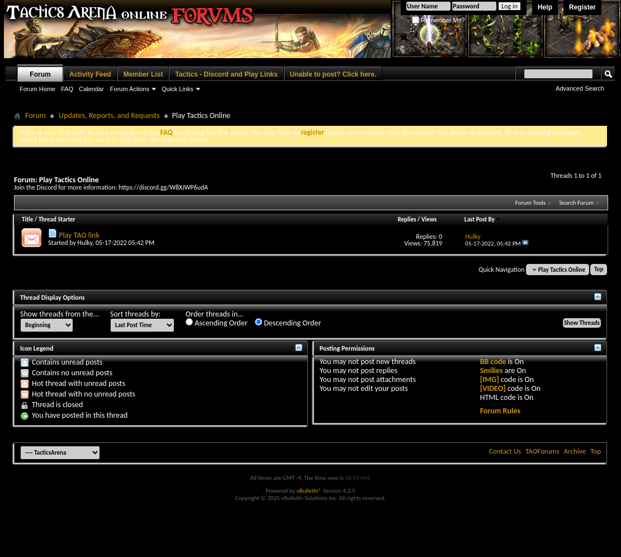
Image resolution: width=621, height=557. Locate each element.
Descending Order (288, 322)
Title (27, 219)
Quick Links (177, 89)
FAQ (67, 89)
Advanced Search (580, 88)
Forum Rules (500, 411)
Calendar (91, 89)
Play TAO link (79, 235)
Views (429, 219)
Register (582, 7)
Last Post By (482, 219)
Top (598, 269)
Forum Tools (530, 202)
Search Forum (577, 202)
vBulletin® (308, 490)
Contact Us (505, 451)
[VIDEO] (493, 388)
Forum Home (37, 89)
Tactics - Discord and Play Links (226, 74)
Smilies (491, 370)
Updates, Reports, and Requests (109, 115)
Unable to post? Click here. (333, 74)
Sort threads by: (135, 314)
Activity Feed (90, 74)
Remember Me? (438, 20)
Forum (40, 74)
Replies (407, 219)
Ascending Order (217, 322)
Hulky (85, 243)
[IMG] (489, 379)
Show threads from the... (59, 314)
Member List (143, 74)
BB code (493, 361)
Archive (575, 451)
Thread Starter (57, 219)
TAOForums (542, 451)
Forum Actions (129, 89)
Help (545, 7)
